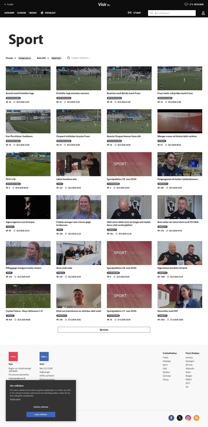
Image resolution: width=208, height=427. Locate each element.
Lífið (165, 369)
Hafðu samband (47, 376)
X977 (188, 384)
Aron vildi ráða (64, 268)
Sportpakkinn (113, 184)
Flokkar (21, 13)
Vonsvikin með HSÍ (167, 311)
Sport (59, 184)
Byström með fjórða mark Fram (123, 93)
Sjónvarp (167, 376)
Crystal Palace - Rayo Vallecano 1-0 (24, 311)
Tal (187, 387)
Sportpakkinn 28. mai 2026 (121, 268)
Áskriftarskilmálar (47, 383)
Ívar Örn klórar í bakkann (19, 136)
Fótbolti (162, 141)
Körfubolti (163, 184)
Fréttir (165, 358)
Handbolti (112, 229)
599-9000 (17, 386)
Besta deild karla (13, 98)
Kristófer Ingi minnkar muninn (72, 93)
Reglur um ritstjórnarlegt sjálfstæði (20, 370)
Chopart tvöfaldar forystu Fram (73, 136)
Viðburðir (190, 369)
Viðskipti (167, 361)
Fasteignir (190, 361)
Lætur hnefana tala (66, 179)
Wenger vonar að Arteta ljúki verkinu (177, 136)
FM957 (189, 380)
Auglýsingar (45, 372)
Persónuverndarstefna (19, 375)
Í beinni (33, 13)
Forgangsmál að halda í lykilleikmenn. (177, 179)
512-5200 (48, 369)
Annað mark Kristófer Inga (20, 93)
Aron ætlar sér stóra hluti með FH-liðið (177, 222)
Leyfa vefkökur (58, 415)
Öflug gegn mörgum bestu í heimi (23, 268)
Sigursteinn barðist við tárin (172, 268)
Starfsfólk (44, 387)
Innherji (189, 358)
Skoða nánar (15, 407)
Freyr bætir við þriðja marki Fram (175, 93)
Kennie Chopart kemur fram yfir (124, 136)
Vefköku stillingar (23, 415)
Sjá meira (104, 330)
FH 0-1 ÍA (10, 179)
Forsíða (8, 4)
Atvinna (189, 365)
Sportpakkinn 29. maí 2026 (121, 179)
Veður (188, 373)
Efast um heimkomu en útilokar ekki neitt (78, 311)
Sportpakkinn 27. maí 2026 (121, 311)
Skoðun (166, 373)
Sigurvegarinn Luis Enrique (20, 222)
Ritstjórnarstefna (47, 380)
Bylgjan (189, 376)
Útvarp (166, 380)
